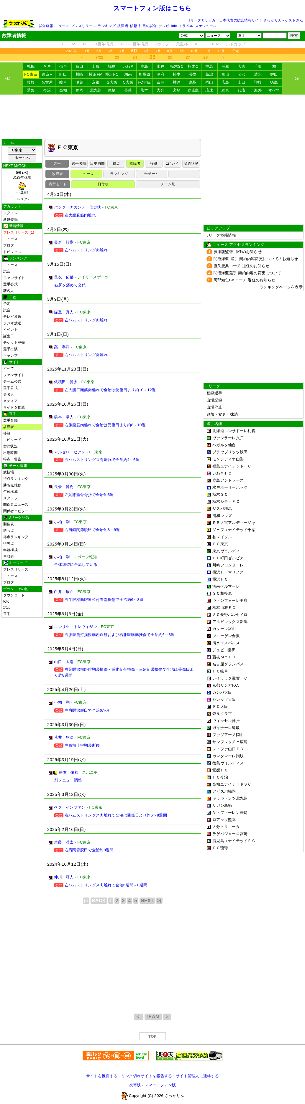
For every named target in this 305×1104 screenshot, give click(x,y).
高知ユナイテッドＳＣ (232, 784)
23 (117, 57)
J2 (73, 44)
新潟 (209, 74)
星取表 (8, 556)
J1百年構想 (103, 44)
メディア (10, 401)
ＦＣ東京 (220, 544)
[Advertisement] (152, 116)
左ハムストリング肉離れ (86, 250)
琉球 (209, 90)
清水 (258, 74)
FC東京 (30, 74)
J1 (62, 44)
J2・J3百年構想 (134, 44)
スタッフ (10, 498)
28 (206, 57)
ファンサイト (14, 278)
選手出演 (10, 349)
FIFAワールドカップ (227, 44)
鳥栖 (112, 90)
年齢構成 (10, 492)
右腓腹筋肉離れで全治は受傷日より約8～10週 (105, 425)
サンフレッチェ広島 (229, 742)
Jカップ (162, 44)
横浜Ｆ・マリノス (228, 572)
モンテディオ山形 (228, 459)
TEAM (153, 1016)
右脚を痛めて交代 (70, 285)
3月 (110, 51)
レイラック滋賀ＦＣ (229, 678)
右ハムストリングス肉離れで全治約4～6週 (102, 459)
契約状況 (10, 446)
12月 (221, 51)
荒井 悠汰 (63, 737)
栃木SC (177, 66)
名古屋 (47, 82)
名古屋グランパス (228, 664)
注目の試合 (148, 26)
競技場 (8, 472)
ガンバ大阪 (222, 692)
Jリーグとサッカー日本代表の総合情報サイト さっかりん (235, 20)
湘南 (128, 74)
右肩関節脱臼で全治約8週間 (89, 850)
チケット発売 (14, 343)
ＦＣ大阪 (220, 706)
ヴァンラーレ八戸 (228, 438)
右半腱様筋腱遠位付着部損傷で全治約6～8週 (104, 599)
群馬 (209, 66)
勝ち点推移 (12, 485)
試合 (6, 271)
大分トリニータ (226, 826)
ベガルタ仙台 (224, 445)
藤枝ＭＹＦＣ (224, 657)
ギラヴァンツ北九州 (229, 798)
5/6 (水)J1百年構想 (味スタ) (22, 186)
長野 (193, 74)
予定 (235, 51)
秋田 (79, 66)
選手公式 (10, 284)
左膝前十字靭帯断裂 (82, 745)
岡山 (209, 82)
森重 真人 (63, 312)
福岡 (79, 90)
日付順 (103, 184)
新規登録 (10, 219)
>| (159, 900)
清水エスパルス (226, 643)
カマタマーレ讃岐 (228, 756)
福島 (112, 66)
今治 (47, 90)
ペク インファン (69, 807)
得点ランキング (16, 479)
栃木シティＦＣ (226, 501)
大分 (161, 90)
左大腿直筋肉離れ (80, 215)
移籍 (133, 26)
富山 (225, 74)
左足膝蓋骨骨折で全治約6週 (89, 494)
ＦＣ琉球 (220, 848)
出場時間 (10, 453)
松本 (177, 74)
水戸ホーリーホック (229, 487)
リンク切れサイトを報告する (146, 1076)
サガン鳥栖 (222, 805)
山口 (242, 82)
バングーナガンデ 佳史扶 (77, 207)
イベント (10, 330)
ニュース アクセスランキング (238, 244)
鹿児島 (193, 90)
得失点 (8, 543)
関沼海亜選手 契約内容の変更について (247, 273)
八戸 (47, 66)
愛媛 (31, 90)
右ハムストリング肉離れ (86, 355)
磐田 (274, 74)
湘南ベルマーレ (226, 586)
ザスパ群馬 (222, 508)
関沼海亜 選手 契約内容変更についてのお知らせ (256, 259)
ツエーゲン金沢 (226, 636)
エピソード (12, 440)
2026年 (71, 51)
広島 (225, 82)
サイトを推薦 (14, 407)
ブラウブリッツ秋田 (229, 452)
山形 (96, 66)
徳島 (274, 82)
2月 (98, 51)
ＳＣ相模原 (222, 593)
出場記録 (214, 400)
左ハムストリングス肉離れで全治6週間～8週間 (106, 885)
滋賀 (79, 82)
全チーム (151, 174)
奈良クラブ (222, 713)
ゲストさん (294, 20)
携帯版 (135, 1085)
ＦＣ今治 (220, 777)
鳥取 (193, 82)
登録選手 (214, 393)
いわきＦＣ (222, 473)
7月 (158, 51)
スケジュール (206, 26)
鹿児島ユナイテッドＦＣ (233, 841)
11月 (207, 51)
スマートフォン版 (160, 1085)
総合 (225, 90)
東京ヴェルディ (226, 551)
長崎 (128, 90)
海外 (258, 90)
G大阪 (111, 82)
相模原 (144, 74)
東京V (47, 74)
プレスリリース (83, 26)
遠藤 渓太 (63, 842)
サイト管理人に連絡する (197, 1076)
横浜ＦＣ (220, 579)
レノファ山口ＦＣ (228, 749)
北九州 (96, 90)
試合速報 (46, 26)
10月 (194, 51)
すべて (274, 90)
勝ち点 (8, 530)
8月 (170, 51)
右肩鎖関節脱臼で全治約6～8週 (92, 530)
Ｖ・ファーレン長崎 (229, 812)
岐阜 (63, 82)
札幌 (31, 66)
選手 (6, 614)
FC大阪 (144, 82)
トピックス (12, 252)
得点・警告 (12, 459)
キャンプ (10, 355)
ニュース (62, 26)
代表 (242, 90)
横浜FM (95, 74)
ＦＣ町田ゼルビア (228, 558)
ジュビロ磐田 (224, 650)
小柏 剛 (62, 522)
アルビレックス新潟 (229, 621)
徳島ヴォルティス (228, 763)
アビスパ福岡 (224, 791)
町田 (63, 74)
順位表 (8, 524)
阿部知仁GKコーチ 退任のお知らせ (245, 280)
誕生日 (8, 336)
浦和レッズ (222, 515)
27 (188, 57)
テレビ (163, 26)
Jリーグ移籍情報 (221, 235)
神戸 (177, 82)
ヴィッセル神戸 (226, 720)
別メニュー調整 (68, 780)
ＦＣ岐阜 (220, 671)
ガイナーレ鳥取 (226, 727)
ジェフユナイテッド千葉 (233, 530)
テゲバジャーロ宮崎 (229, 834)
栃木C (193, 66)
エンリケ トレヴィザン (75, 626)
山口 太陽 (63, 662)
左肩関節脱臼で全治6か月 (87, 710)
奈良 (161, 82)
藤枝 (31, 82)
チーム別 (168, 184)
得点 (116, 163)
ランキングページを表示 (281, 287)
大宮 (242, 66)
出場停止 (214, 407)
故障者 (122, 26)
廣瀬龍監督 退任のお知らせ (238, 251)
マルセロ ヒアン (69, 452)
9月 (181, 51)
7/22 (99, 57)
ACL (199, 44)
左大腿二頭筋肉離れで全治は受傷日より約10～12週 (110, 390)
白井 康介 (63, 591)
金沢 (242, 74)
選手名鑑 (10, 420)
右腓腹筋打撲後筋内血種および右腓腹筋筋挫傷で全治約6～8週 (120, 634)
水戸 (161, 66)
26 (170, 57)
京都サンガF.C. (225, 685)
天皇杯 (182, 44)
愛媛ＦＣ (220, 770)
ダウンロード (14, 595)
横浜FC (112, 74)
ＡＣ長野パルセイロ (229, 614)
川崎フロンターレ (228, 565)
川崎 (79, 74)
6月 (146, 51)
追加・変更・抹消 (222, 414)
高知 (63, 90)
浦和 (225, 66)
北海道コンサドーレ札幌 (233, 431)
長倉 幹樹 (63, 242)
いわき (128, 66)
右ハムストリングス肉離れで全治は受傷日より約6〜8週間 (116, 815)
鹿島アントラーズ (228, 480)
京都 (96, 82)
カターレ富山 (224, 629)
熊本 (144, 90)
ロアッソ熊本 (224, 819)
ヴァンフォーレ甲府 (229, 600)
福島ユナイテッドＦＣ (232, 466)
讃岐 (258, 82)
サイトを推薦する (101, 1076)
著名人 (8, 291)
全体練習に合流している (75, 564)
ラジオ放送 (12, 323)
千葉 (258, 66)
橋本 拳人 (63, 417)
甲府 (161, 74)
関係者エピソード (17, 511)
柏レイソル (222, 537)
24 (135, 57)
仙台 (63, 66)
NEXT (147, 900)
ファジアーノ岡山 (228, 735)
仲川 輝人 (63, 877)
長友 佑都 (63, 277)
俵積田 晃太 (66, 382)
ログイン (10, 213)
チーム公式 (12, 381)
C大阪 (128, 82)
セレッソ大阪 (224, 699)
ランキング (107, 26)
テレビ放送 (12, 317)
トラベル (186, 26)
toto (174, 26)
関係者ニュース (16, 505)
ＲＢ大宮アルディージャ (233, 522)
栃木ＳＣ (220, 494)
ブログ (8, 245)
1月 (87, 51)
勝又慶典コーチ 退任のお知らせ (242, 266)
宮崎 (177, 90)
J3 (84, 44)
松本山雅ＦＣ (224, 607)
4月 (122, 51)
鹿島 (144, 66)
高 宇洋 (62, 347)
